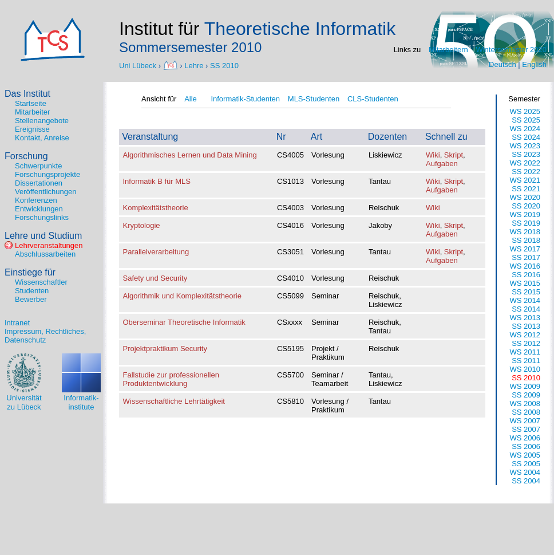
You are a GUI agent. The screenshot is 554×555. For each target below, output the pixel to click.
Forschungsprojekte (47, 174)
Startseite (30, 103)
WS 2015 (525, 283)
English (534, 64)
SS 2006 (526, 446)
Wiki (433, 155)
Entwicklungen (39, 208)
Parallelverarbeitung (156, 251)
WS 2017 (525, 249)
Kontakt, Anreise (42, 137)
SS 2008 (526, 412)
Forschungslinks (42, 217)
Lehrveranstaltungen (49, 245)
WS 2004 (525, 472)
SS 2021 (526, 188)
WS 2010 (525, 369)
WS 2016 (525, 266)
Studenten (32, 290)
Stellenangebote (42, 120)
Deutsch (502, 64)
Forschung (26, 156)
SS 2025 (526, 120)
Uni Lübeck (139, 65)
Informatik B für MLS (157, 181)
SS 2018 (526, 240)
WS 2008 (525, 403)
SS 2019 (526, 223)
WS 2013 (525, 317)
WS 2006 (525, 438)
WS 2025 (525, 111)
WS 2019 (525, 214)
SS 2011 (526, 360)
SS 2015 (526, 292)
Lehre (193, 65)
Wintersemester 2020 (511, 49)
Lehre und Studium (43, 236)
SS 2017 (526, 257)
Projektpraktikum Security (165, 348)
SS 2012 (526, 343)
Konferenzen (36, 200)
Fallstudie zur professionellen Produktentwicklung (171, 379)
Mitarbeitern (448, 49)
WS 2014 (525, 300)
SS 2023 (526, 154)
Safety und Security (155, 278)
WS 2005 (525, 455)
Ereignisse (32, 129)
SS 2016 (526, 274)
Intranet (17, 322)
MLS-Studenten (313, 99)
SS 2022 (526, 171)
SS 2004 (526, 481)
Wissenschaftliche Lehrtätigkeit (174, 401)
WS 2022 (525, 163)
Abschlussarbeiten (45, 254)
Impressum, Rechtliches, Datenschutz (45, 335)
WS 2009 (525, 386)
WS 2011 (525, 352)
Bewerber (31, 299)
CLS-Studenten (372, 99)
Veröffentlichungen (45, 191)
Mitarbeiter (32, 112)
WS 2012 (525, 334)
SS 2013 (526, 326)
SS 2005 (526, 463)
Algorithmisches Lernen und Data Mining (190, 155)
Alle (190, 99)
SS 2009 (526, 395)
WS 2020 (525, 197)
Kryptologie (141, 225)
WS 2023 (525, 145)
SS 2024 (526, 137)
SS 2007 (526, 429)
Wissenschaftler (41, 282)
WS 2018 (525, 231)
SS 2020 (526, 206)
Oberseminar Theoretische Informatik (184, 322)
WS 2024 (525, 128)
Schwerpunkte (38, 166)
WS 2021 (525, 180)
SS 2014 (526, 309)
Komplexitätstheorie (155, 207)
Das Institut (27, 94)
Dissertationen (38, 183)
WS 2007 (525, 420)
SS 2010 (224, 65)
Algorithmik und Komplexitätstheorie (182, 296)
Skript (453, 155)
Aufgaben (442, 163)
